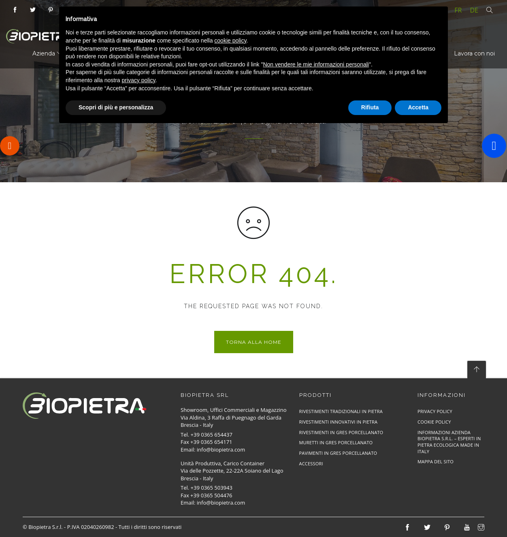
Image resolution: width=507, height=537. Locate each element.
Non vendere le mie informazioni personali (316, 64)
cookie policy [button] (230, 40)
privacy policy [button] (139, 80)
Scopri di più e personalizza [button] (116, 107)
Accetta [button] (418, 107)
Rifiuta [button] (370, 107)
